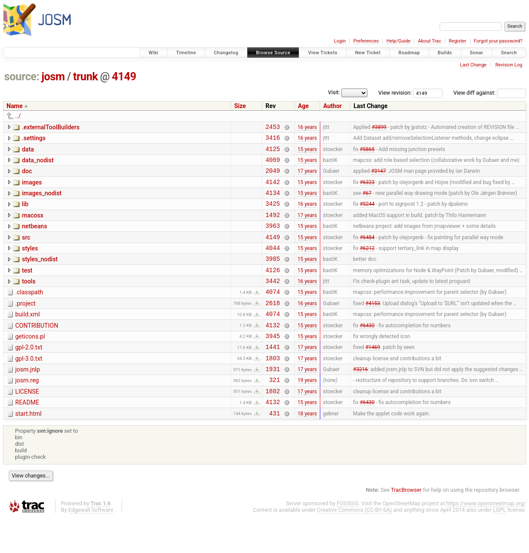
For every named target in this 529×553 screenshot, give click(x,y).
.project (25, 324)
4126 (272, 288)
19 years (307, 411)
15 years (307, 152)
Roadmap (409, 53)
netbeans (34, 237)
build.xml (27, 336)
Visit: (334, 92)
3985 (272, 275)
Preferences (366, 41)
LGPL (499, 545)
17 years (307, 177)
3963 (272, 238)
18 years (307, 448)
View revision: (395, 92)
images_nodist (41, 201)
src (26, 250)
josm (53, 76)
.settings (33, 139)
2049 (272, 177)
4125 (272, 152)
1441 (272, 374)
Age (303, 105)
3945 (272, 362)
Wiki (154, 53)
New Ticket (368, 53)
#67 (367, 202)
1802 (272, 423)
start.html (28, 447)
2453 (272, 128)
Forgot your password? (498, 41)
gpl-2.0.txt (28, 373)
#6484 (367, 251)
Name (15, 105)
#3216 (360, 399)
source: (22, 76)
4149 (124, 76)
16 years (307, 128)
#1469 (372, 374)
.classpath (29, 311)
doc (27, 176)
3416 (272, 140)
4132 (272, 350)
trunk (85, 76)
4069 (272, 165)
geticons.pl (30, 361)
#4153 (372, 325)
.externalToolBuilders (50, 127)
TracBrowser (406, 525)
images (32, 188)
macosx (32, 225)
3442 (272, 300)
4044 (272, 263)
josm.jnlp (27, 398)
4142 (272, 189)
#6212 (367, 263)
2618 (272, 325)
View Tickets (322, 53)
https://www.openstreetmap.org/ (486, 538)
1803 (272, 386)
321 (274, 411)
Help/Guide (398, 41)
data (28, 151)
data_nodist (37, 164)
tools (28, 299)
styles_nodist (39, 274)
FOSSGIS (347, 538)
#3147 (378, 177)
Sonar (476, 53)
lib (25, 213)
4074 (272, 312)
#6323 (367, 189)
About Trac (429, 41)
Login (340, 41)
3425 (272, 214)
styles (30, 262)
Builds (445, 53)
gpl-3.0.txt (28, 385)
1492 (272, 226)
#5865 (367, 152)
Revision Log (508, 65)
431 (274, 448)
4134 (272, 202)
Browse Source (273, 53)
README (27, 434)
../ (18, 115)
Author (332, 105)
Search (509, 53)
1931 (272, 399)
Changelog (226, 53)
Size (240, 105)
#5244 (367, 214)
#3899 (379, 128)
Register (457, 41)
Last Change (473, 65)
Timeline (186, 53)
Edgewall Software (90, 545)
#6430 (367, 349)
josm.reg (27, 410)
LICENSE (27, 422)
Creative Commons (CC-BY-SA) (354, 545)
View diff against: (489, 92)
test (27, 287)
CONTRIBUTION (36, 349)
